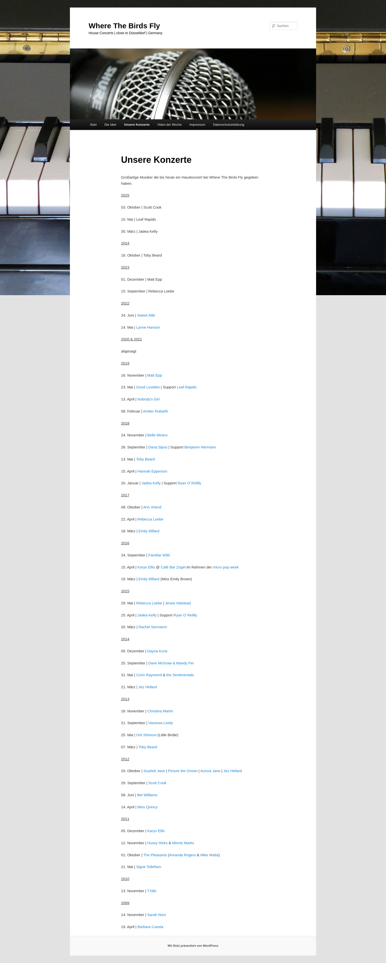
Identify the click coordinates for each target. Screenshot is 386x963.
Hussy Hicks (157, 843)
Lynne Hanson (148, 327)
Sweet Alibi (146, 315)
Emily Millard (148, 531)
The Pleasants (155, 855)
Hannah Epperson (152, 471)
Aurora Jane (210, 771)
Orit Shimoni (146, 735)
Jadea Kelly (151, 483)
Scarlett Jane (154, 771)
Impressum (197, 124)
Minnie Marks (183, 843)
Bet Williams (147, 795)
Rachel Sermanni (152, 627)
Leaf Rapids (186, 387)
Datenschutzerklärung (228, 124)
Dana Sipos (157, 447)
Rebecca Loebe (150, 519)
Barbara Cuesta (150, 927)
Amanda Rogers (182, 855)
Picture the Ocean (182, 771)
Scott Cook (157, 783)
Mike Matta (209, 855)
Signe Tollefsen (148, 867)
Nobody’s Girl (148, 399)
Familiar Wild (159, 555)
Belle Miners (157, 435)
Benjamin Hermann (200, 447)
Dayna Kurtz (157, 651)
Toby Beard (145, 459)
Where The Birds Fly (124, 26)
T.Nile (152, 891)
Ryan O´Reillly (189, 483)
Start (93, 124)
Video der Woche (169, 124)
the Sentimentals (180, 675)
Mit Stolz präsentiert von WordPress (193, 946)
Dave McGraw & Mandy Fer (171, 663)
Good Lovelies (148, 387)
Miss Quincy (147, 807)
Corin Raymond (149, 675)
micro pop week (226, 567)
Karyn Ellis (146, 567)
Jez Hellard (147, 687)
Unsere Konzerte (136, 124)
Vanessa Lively (160, 723)
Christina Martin (160, 711)
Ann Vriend (152, 507)
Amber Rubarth (155, 411)
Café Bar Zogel (173, 567)
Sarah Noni (156, 915)
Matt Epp (154, 375)
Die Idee (110, 124)
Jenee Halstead (178, 603)
